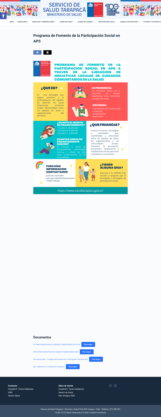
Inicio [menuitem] (12, 22)
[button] (3, 16)
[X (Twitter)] (47, 52)
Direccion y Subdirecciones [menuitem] (44, 22)
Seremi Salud (14, 396)
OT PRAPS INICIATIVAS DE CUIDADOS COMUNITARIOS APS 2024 (56, 344)
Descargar (88, 344)
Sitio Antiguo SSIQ (66, 396)
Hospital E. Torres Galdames (20, 389)
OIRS (10, 392)
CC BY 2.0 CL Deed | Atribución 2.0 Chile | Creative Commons (80, 412)
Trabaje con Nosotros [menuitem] (130, 22)
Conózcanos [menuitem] (23, 22)
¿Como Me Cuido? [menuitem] (67, 22)
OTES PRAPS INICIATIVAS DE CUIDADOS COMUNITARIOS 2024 (55, 352)
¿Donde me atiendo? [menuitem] (87, 22)
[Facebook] (37, 52)
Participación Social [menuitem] (107, 22)
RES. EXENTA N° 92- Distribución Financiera (49, 367)
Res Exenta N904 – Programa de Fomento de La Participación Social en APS (60, 359)
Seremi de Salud (65, 392)
